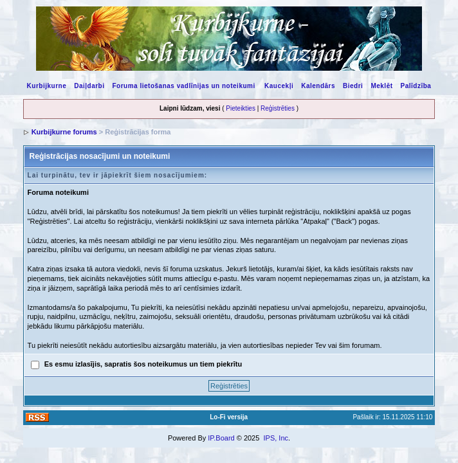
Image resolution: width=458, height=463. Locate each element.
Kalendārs (318, 85)
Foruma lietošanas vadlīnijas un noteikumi (184, 85)
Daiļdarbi (89, 85)
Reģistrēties (278, 108)
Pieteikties (240, 108)
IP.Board (221, 438)
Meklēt (381, 85)
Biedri (353, 85)
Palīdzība (416, 85)
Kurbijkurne (47, 85)
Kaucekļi (278, 85)
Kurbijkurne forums (64, 132)
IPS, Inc (275, 438)
